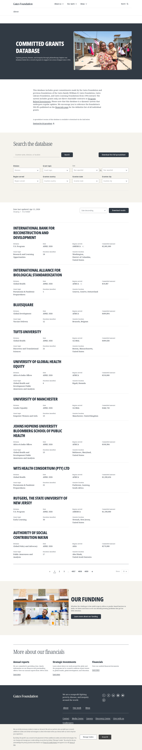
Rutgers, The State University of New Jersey (40, 500)
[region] (71, 737)
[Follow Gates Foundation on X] (104, 695)
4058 (80, 571)
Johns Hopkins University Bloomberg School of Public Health (37, 430)
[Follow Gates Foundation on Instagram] (118, 695)
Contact (66, 718)
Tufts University (27, 331)
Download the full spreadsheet (113, 154)
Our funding (87, 599)
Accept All (105, 737)
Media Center (78, 718)
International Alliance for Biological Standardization (37, 272)
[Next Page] (92, 571)
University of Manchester (35, 399)
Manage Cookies (88, 737)
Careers (89, 718)
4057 (73, 571)
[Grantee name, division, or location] (36, 154)
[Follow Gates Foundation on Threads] (104, 700)
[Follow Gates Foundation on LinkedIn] (113, 695)
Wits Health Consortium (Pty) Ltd (41, 468)
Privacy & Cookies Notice (50, 742)
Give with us (118, 718)
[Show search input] (125, 4)
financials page (61, 107)
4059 (86, 571)
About (16, 11)
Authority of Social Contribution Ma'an (30, 535)
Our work (77, 708)
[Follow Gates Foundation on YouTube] (123, 695)
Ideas (87, 708)
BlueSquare (23, 304)
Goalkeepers (68, 723)
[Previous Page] (50, 571)
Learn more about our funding (86, 616)
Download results (117, 211)
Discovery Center (103, 718)
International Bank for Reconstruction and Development (34, 232)
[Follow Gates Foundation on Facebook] (108, 695)
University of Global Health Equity (37, 364)
